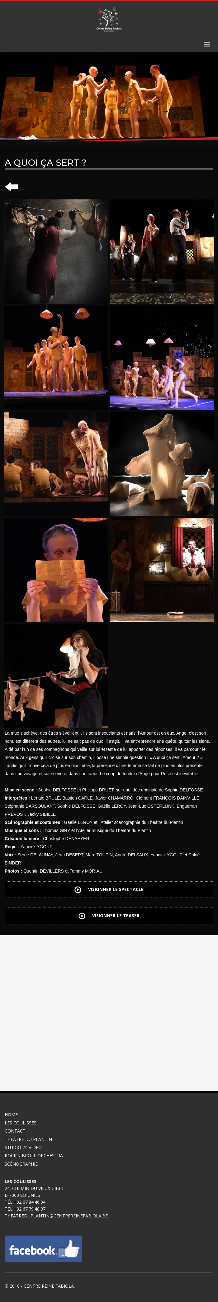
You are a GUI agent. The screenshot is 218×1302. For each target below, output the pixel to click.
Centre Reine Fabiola (49, 1286)
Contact (15, 1131)
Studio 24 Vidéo (23, 1147)
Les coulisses (20, 1123)
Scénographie (22, 1164)
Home (11, 1115)
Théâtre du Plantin (28, 1139)
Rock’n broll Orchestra (34, 1155)
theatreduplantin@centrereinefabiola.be (56, 1216)
